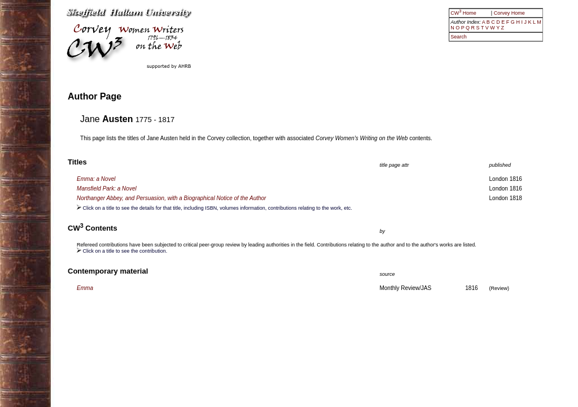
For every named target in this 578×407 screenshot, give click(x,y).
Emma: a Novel (96, 179)
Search (458, 37)
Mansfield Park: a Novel (107, 188)
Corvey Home (509, 13)
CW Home (464, 13)
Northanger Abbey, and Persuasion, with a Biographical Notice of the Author (171, 198)
